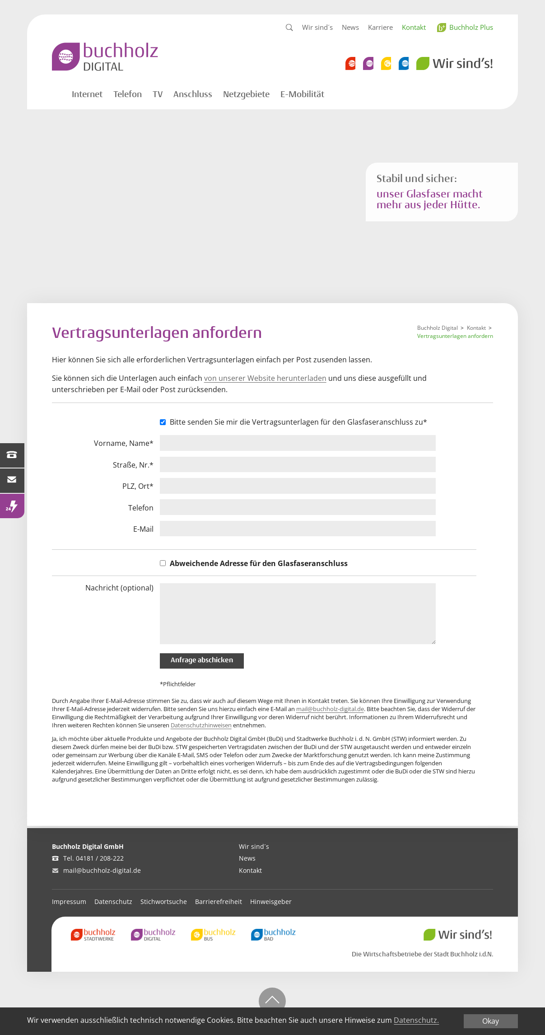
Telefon (127, 94)
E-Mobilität (302, 94)
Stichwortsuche (163, 901)
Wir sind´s (317, 27)
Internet (87, 94)
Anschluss (192, 94)
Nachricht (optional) (119, 588)
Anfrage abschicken (202, 660)
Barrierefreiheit (218, 901)
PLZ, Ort (138, 486)
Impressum (69, 901)
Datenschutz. (416, 1020)
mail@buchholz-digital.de (330, 709)
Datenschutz (113, 901)
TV (158, 94)
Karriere (380, 27)
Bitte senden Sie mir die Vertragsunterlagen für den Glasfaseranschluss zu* (298, 422)
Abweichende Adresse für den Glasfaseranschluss (259, 563)
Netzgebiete (246, 94)
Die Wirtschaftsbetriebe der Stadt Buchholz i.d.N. (422, 954)
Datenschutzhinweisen (201, 725)
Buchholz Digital (437, 328)
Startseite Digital (55, 93)
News (350, 27)
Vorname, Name (124, 443)
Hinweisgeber (271, 901)
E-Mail (143, 529)
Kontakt (414, 27)
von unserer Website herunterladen (265, 378)
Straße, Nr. (133, 465)
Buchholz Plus (471, 27)
